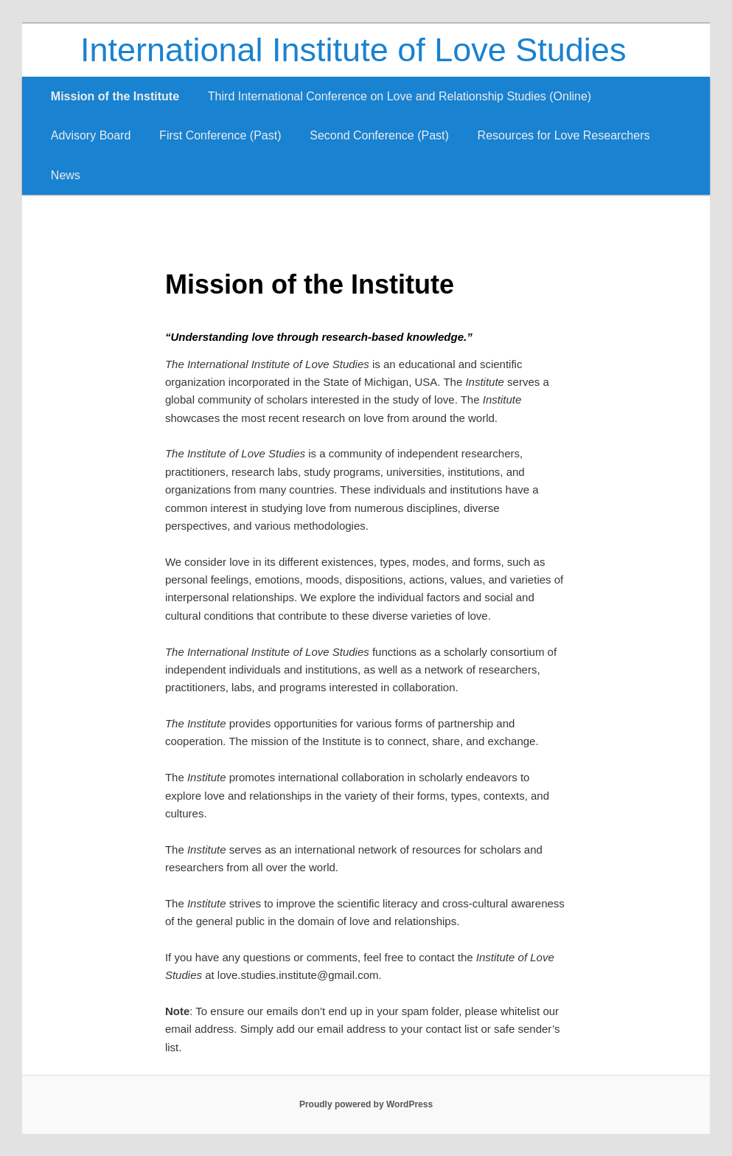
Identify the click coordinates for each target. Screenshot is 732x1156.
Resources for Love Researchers (564, 135)
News (65, 175)
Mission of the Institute (115, 96)
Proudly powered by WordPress (366, 1104)
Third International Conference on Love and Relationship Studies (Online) (399, 96)
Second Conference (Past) (379, 135)
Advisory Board (91, 135)
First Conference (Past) (220, 135)
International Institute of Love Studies (353, 50)
